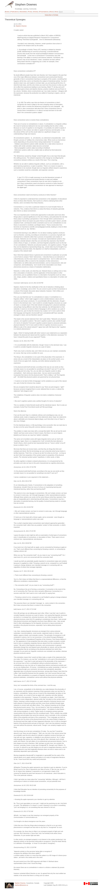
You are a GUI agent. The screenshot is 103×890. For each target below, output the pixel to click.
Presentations (43, 12)
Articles (35, 12)
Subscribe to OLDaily (51, 15)
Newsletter (23, 12)
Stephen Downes (21, 26)
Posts (30, 12)
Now (56, 12)
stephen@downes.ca (21, 885)
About (51, 12)
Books (7, 12)
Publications (14, 12)
